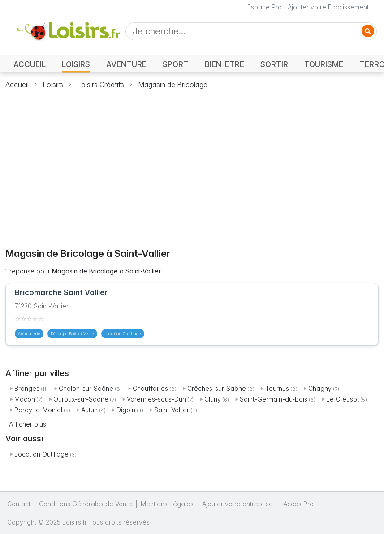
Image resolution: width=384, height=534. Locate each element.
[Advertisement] (192, 163)
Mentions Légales (167, 504)
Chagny (320, 388)
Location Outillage (41, 454)
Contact (18, 504)
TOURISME (323, 64)
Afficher (27, 424)
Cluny (212, 399)
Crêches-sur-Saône (216, 388)
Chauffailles (150, 388)
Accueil (17, 84)
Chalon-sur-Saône (86, 388)
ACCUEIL (29, 64)
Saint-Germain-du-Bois (273, 399)
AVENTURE (126, 64)
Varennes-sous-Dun (156, 399)
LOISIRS (76, 64)
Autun (89, 410)
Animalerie (29, 333)
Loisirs (53, 84)
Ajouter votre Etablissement (328, 7)
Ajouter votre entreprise (238, 504)
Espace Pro (264, 7)
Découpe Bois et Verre (72, 333)
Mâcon (24, 399)
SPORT (176, 64)
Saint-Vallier (171, 410)
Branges (26, 388)
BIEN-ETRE (224, 64)
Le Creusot (342, 399)
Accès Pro (298, 504)
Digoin (125, 410)
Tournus (277, 388)
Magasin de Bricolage (172, 84)
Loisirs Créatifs (100, 84)
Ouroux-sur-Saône (80, 399)
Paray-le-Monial (38, 410)
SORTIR (274, 64)
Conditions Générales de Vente (85, 504)
